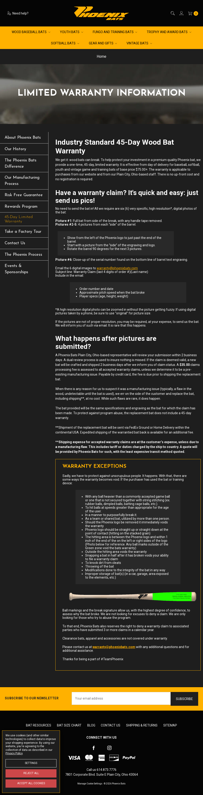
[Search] (172, 13)
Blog (91, 725)
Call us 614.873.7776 (101, 770)
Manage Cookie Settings (89, 783)
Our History (15, 149)
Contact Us (15, 243)
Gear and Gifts (103, 43)
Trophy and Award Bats (169, 32)
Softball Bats (65, 43)
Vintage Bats (139, 43)
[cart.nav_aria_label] (192, 13)
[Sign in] (181, 13)
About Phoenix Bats (23, 137)
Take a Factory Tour (23, 232)
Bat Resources (38, 725)
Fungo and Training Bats (115, 32)
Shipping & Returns (142, 725)
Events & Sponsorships (16, 269)
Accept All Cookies (31, 783)
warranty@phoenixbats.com (117, 268)
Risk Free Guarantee (24, 195)
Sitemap (170, 725)
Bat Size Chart (69, 725)
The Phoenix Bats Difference (21, 163)
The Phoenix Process (23, 255)
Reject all (31, 773)
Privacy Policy (14, 753)
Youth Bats (71, 32)
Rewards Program (21, 206)
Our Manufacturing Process (22, 180)
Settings (31, 763)
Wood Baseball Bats (31, 32)
